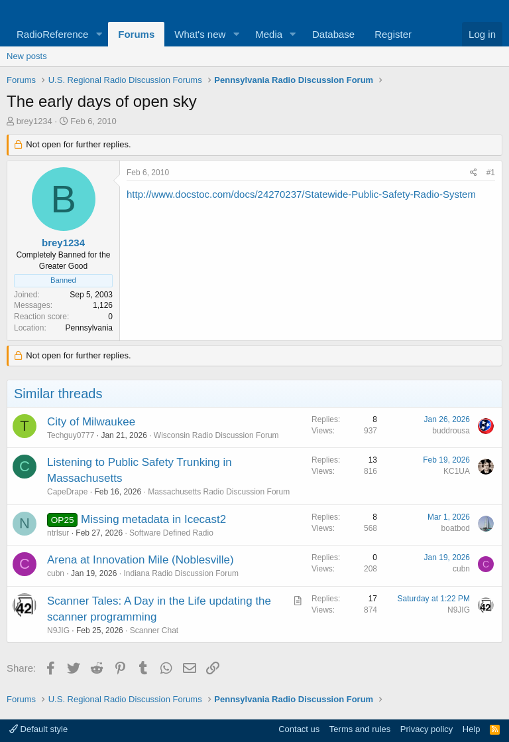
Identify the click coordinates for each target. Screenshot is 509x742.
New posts (27, 56)
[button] (98, 34)
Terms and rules (359, 729)
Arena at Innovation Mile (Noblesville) (140, 560)
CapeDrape (67, 491)
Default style (38, 729)
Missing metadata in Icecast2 (153, 519)
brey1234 (34, 121)
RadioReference (52, 34)
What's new (199, 34)
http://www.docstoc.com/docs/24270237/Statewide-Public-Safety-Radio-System (301, 194)
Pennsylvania (89, 328)
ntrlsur (58, 533)
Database (333, 34)
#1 (490, 172)
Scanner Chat (154, 630)
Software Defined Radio (171, 533)
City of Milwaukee (91, 421)
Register (393, 34)
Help (472, 729)
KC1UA (456, 471)
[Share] (473, 173)
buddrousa (451, 430)
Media (268, 34)
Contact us (298, 729)
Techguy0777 (70, 435)
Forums (136, 34)
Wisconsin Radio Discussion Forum (216, 435)
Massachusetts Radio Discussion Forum (219, 491)
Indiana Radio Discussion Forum (180, 573)
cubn (55, 573)
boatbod (455, 528)
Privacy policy (426, 729)
